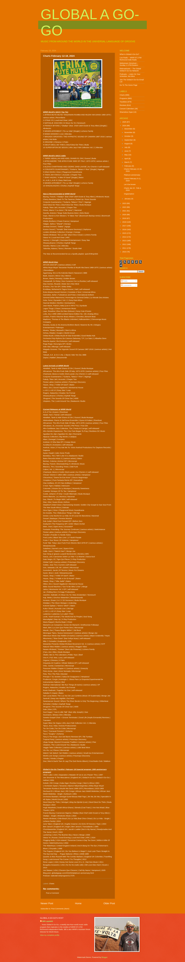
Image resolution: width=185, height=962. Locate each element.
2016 (124, 229)
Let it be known (130, 184)
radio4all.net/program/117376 (62, 876)
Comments (126, 285)
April (126, 158)
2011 (124, 248)
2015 (124, 233)
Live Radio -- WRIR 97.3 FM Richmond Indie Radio (130, 59)
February (128, 166)
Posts (124, 281)
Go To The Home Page (128, 85)
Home (78, 903)
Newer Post (47, 903)
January (127, 199)
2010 (124, 252)
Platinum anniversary (132, 175)
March (127, 162)
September (128, 140)
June (126, 151)
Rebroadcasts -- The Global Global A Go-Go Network (130, 70)
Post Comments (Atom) (60, 909)
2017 (124, 226)
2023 (124, 203)
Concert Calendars (127, 109)
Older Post (109, 903)
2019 (124, 218)
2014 (124, 237)
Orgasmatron (129, 194)
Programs (123, 98)
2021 (124, 211)
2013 (124, 241)
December (128, 129)
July (126, 147)
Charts (51, 884)
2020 (124, 215)
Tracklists (123, 102)
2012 (124, 244)
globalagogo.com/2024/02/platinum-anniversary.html (73, 873)
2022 (124, 207)
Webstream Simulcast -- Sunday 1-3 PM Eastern (129, 64)
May (126, 155)
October (127, 136)
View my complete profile (49, 935)
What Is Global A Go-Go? (129, 54)
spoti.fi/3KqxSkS (91, 254)
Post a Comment (52, 893)
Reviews (123, 105)
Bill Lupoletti (47, 921)
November (128, 132)
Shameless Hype (126, 112)
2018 (124, 222)
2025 (124, 122)
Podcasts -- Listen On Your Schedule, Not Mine (130, 75)
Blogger (104, 957)
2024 (124, 126)
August (127, 144)
